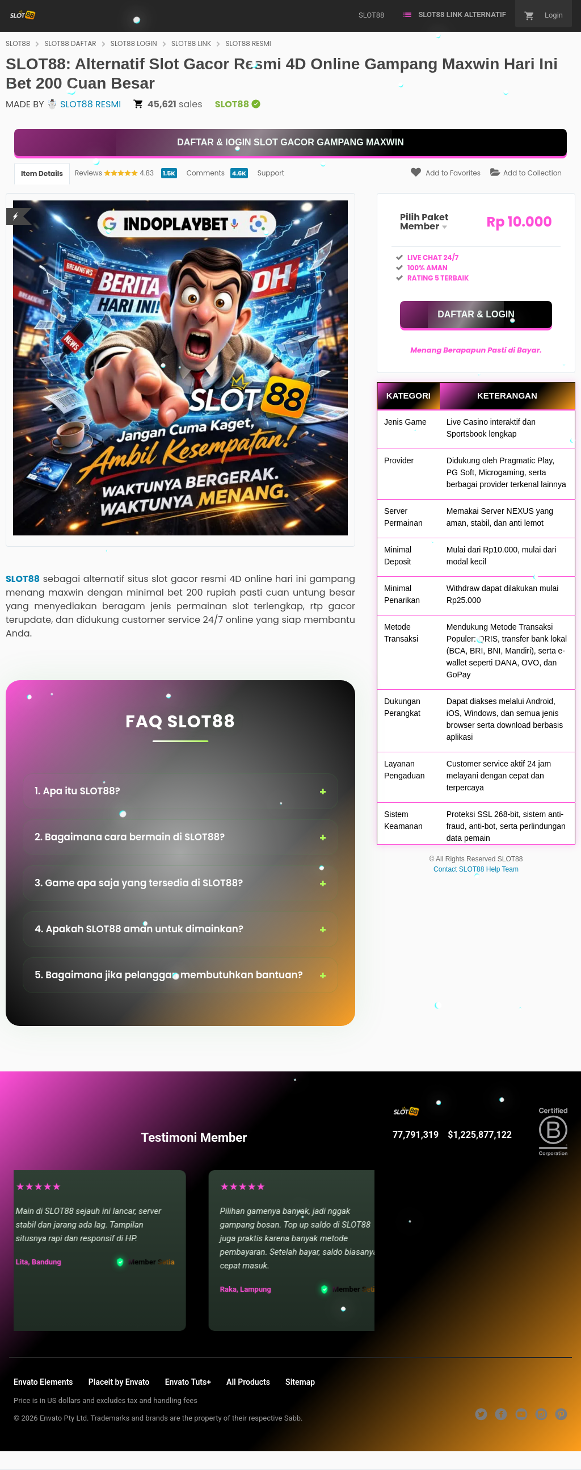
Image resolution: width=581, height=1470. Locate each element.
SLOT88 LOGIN (134, 43)
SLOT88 (18, 43)
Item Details (42, 173)
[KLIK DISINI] (290, 142)
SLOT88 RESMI (248, 43)
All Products (248, 1382)
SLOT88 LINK (191, 43)
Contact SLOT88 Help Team (476, 869)
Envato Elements (43, 1382)
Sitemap (300, 1382)
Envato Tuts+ (188, 1382)
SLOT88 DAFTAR (70, 43)
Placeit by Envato (119, 1382)
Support (271, 173)
